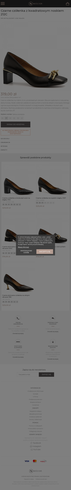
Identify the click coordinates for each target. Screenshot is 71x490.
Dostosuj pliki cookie (26, 252)
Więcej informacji (23, 247)
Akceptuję (44, 252)
